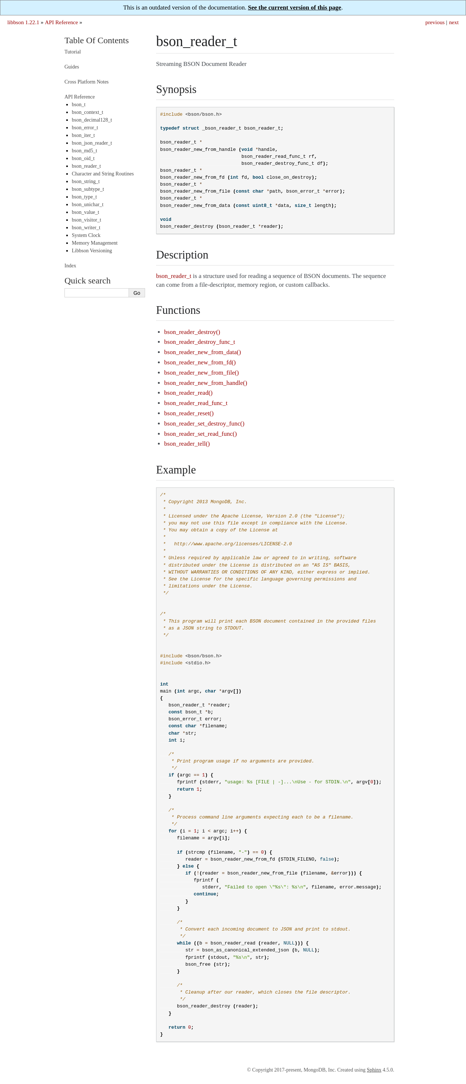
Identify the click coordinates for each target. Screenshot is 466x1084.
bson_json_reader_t (92, 143)
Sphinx (374, 1070)
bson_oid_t (83, 158)
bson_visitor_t (86, 220)
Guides (71, 67)
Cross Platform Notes (86, 82)
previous (435, 22)
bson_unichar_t (87, 204)
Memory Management (95, 243)
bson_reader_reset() (189, 413)
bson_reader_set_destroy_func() (204, 423)
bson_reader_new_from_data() (202, 352)
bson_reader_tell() (187, 443)
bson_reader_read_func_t (196, 403)
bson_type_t (84, 197)
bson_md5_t (84, 150)
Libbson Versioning (92, 250)
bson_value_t (85, 212)
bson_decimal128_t (92, 120)
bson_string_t (86, 181)
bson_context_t (87, 112)
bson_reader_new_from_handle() (205, 382)
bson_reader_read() (188, 392)
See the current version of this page (294, 7)
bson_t (78, 104)
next (454, 22)
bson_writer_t (86, 227)
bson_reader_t (86, 166)
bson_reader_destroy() (192, 331)
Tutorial (72, 52)
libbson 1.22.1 (23, 22)
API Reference (61, 22)
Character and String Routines (103, 174)
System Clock (86, 235)
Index (70, 265)
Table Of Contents (96, 40)
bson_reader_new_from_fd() (200, 362)
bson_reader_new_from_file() (201, 372)
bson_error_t (85, 127)
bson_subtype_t (88, 189)
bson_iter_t (83, 135)
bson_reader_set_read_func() (200, 433)
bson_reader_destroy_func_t (199, 341)
